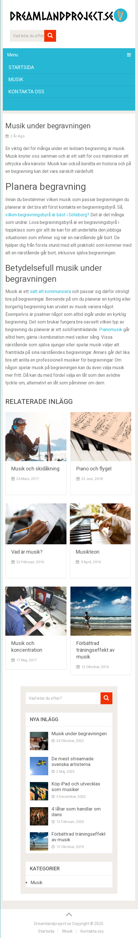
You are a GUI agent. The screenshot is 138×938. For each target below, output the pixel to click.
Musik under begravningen (79, 733)
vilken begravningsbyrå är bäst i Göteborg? (47, 214)
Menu (12, 55)
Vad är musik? (28, 552)
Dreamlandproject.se (52, 923)
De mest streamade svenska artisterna (73, 761)
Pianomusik (110, 329)
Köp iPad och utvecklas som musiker (76, 786)
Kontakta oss (26, 91)
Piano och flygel (94, 469)
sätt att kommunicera (50, 291)
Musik (15, 79)
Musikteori (89, 552)
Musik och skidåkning (35, 469)
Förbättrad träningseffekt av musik (95, 650)
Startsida (21, 67)
